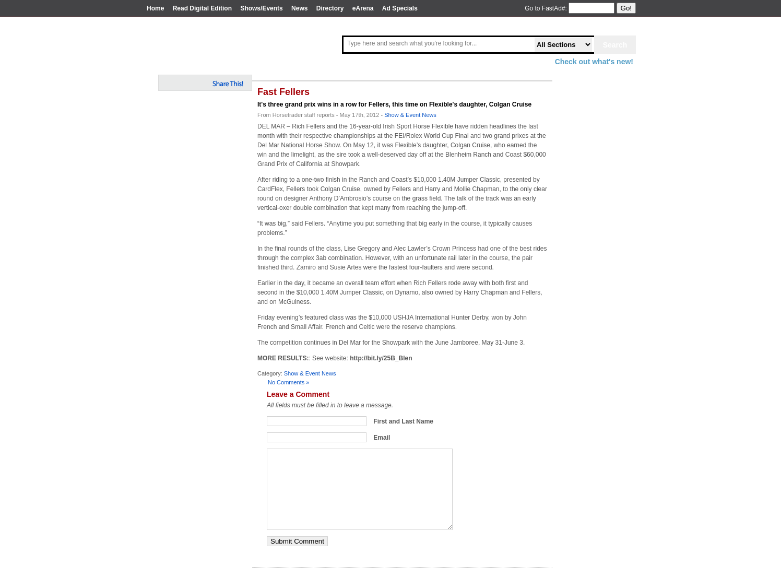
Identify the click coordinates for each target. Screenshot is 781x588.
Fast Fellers (283, 92)
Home (155, 8)
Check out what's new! (594, 61)
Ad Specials (400, 8)
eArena (363, 8)
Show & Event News (410, 115)
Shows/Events (261, 8)
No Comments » (288, 382)
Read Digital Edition (202, 8)
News (299, 8)
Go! (626, 8)
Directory (330, 8)
